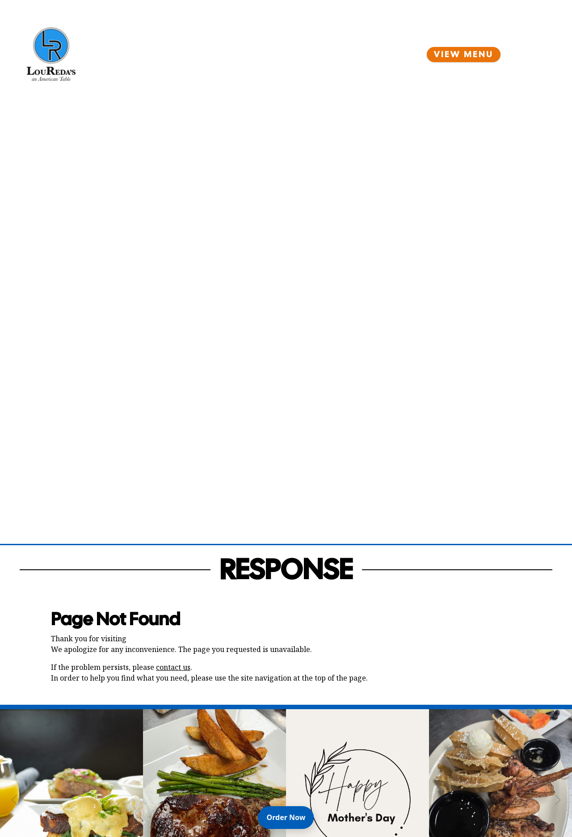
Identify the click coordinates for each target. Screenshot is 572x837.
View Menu (463, 54)
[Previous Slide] (14, 800)
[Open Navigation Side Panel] (529, 54)
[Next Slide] (557, 800)
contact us (173, 667)
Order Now (290, 817)
